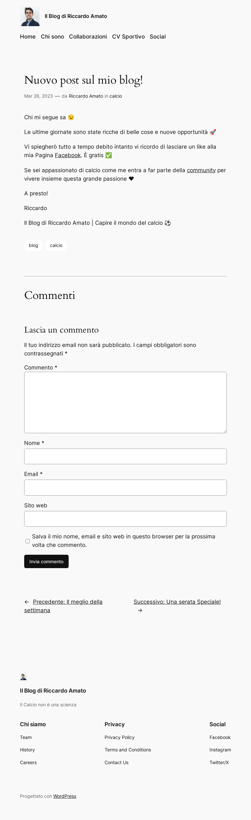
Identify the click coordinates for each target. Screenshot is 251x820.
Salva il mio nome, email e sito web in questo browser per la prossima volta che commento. (123, 540)
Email (33, 474)
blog (33, 245)
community (201, 170)
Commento (41, 367)
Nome (34, 443)
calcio (115, 96)
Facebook (68, 155)
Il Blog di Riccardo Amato (76, 16)
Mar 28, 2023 (38, 96)
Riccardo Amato (86, 96)
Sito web (35, 505)
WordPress (64, 796)
